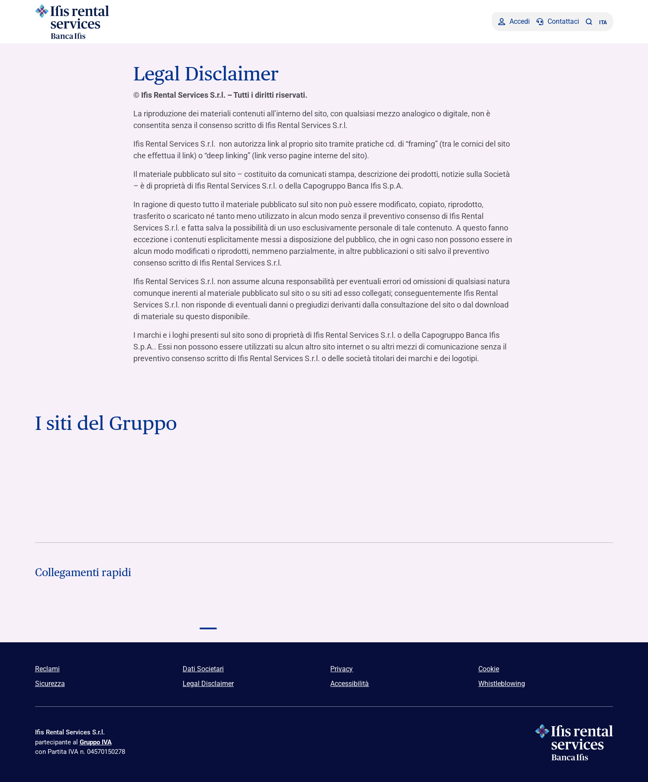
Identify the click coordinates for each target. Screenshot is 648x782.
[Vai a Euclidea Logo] (324, 511)
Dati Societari (203, 669)
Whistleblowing (501, 683)
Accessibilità (349, 683)
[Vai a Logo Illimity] (93, 511)
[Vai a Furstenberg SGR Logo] (208, 511)
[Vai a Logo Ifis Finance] (439, 471)
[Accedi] (514, 21)
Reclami (47, 669)
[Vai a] (555, 471)
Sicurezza (50, 683)
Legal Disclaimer (208, 683)
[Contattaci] (557, 21)
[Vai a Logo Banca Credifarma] (208, 471)
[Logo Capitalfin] (93, 611)
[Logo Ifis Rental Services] (103, 22)
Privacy (341, 669)
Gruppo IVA (96, 742)
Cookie (488, 669)
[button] (589, 21)
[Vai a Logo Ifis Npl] (324, 471)
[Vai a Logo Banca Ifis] (93, 471)
